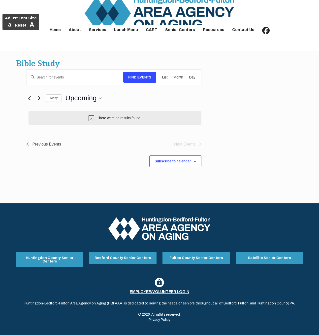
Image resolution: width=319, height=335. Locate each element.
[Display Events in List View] (165, 77)
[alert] (115, 118)
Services (97, 30)
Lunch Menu (126, 30)
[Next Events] (39, 98)
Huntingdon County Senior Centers (49, 259)
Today (54, 98)
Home (55, 30)
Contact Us (243, 30)
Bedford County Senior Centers (123, 257)
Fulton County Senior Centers (196, 257)
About (75, 30)
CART (151, 30)
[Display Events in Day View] (192, 77)
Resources (213, 30)
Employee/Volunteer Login (159, 290)
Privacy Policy (159, 318)
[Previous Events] (29, 98)
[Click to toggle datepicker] (83, 98)
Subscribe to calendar (173, 161)
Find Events (139, 77)
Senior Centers (180, 30)
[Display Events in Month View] (178, 77)
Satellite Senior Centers (269, 257)
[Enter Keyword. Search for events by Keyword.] (75, 77)
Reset (21, 25)
